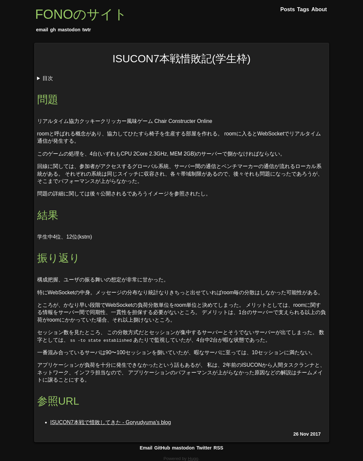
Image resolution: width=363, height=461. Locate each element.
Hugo (193, 458)
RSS (218, 447)
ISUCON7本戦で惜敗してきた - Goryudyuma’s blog (110, 422)
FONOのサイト (81, 14)
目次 (47, 78)
